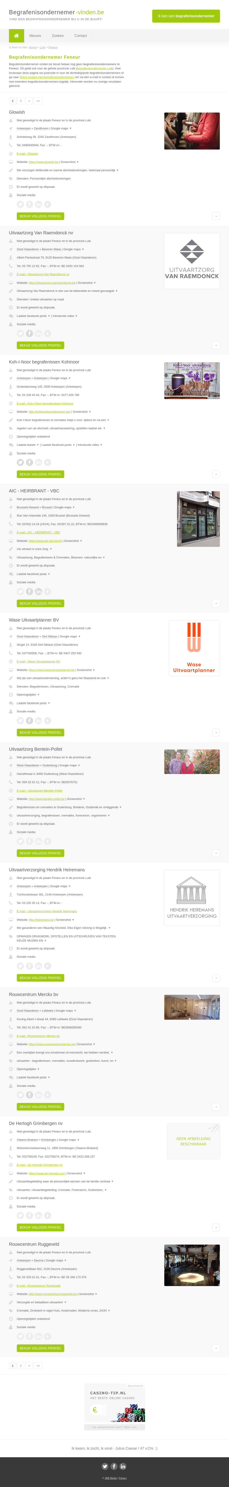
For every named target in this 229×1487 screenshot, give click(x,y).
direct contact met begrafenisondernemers (47, 77)
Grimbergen (48, 1139)
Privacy (123, 1478)
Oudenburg (50, 765)
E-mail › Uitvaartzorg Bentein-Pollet (39, 790)
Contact (81, 36)
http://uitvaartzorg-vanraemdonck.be (52, 282)
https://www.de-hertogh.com (47, 1173)
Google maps (61, 128)
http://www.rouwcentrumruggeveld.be (53, 1294)
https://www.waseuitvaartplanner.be (52, 670)
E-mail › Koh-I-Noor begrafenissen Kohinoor (45, 403)
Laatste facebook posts (33, 316)
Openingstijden (28, 694)
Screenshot (70, 162)
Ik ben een (186, 16)
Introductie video (65, 316)
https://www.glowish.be (43, 162)
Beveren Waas (51, 249)
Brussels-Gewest (28, 507)
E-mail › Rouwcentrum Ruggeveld (38, 1285)
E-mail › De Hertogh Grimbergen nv (39, 1165)
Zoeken (58, 36)
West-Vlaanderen (28, 765)
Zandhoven (41, 128)
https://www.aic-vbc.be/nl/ (45, 541)
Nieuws (35, 36)
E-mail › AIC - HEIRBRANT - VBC (38, 532)
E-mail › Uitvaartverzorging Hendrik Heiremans (47, 911)
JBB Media (111, 1478)
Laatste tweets (28, 445)
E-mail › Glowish (27, 153)
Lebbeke (47, 1010)
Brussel (47, 507)
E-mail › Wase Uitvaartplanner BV (38, 661)
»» (38, 101)
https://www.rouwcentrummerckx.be (52, 1044)
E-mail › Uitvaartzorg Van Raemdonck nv (43, 274)
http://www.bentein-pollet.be (47, 799)
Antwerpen (24, 128)
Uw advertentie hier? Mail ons (114, 1427)
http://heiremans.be (41, 919)
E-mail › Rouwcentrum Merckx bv (38, 1036)
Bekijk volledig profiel (40, 216)
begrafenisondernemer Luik (94, 68)
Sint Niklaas (50, 636)
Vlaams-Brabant (27, 1139)
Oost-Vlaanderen (28, 249)
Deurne (39, 1260)
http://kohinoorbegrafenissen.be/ (50, 411)
